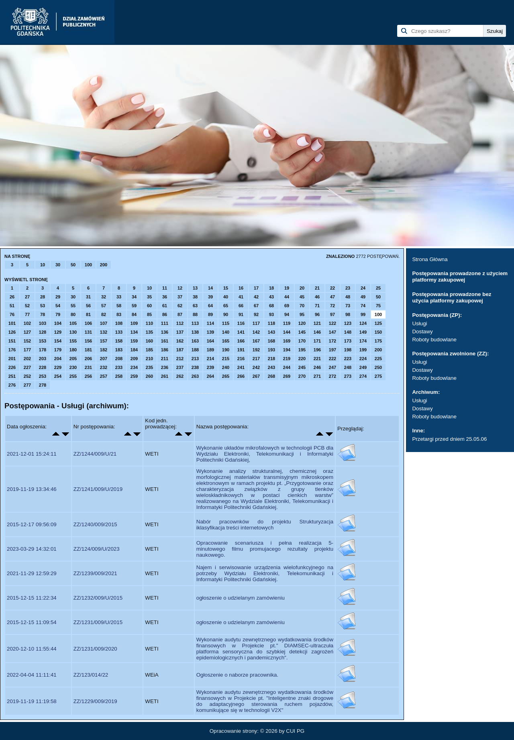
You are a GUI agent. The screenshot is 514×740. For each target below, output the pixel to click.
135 (149, 332)
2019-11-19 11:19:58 (32, 701)
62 (179, 305)
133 (118, 332)
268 (271, 376)
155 (73, 341)
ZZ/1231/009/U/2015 (97, 622)
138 (195, 332)
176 (12, 349)
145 (302, 332)
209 (134, 358)
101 (12, 323)
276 (12, 385)
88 (195, 314)
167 (256, 341)
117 (256, 323)
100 (88, 264)
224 (363, 358)
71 (317, 305)
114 (210, 323)
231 (88, 367)
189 (210, 349)
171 (317, 341)
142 (256, 332)
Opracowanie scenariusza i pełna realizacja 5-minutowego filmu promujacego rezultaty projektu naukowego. (264, 549)
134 (134, 332)
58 (118, 305)
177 (27, 349)
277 (27, 385)
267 (256, 376)
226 (12, 367)
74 (363, 305)
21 (317, 288)
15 (225, 288)
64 (210, 305)
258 (118, 376)
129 (57, 332)
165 (225, 341)
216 (241, 358)
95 (302, 314)
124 (363, 323)
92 (256, 314)
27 (27, 296)
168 (271, 341)
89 (210, 314)
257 (103, 376)
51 (12, 305)
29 (57, 296)
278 (42, 385)
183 (118, 349)
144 (286, 332)
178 (42, 349)
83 (118, 314)
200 (103, 264)
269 (286, 376)
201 (12, 358)
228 (42, 367)
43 (271, 296)
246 (317, 367)
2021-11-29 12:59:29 (32, 573)
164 (210, 341)
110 (149, 323)
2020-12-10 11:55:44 (32, 649)
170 (302, 341)
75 (378, 305)
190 (225, 349)
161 (164, 341)
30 (57, 264)
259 (134, 376)
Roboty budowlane (434, 340)
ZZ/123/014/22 (90, 675)
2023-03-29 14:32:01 (32, 549)
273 (347, 376)
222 (332, 358)
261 (164, 376)
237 (180, 367)
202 (27, 358)
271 (317, 376)
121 (317, 323)
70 (302, 305)
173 (347, 341)
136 (164, 332)
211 (164, 358)
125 (378, 323)
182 (103, 349)
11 (164, 288)
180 (73, 349)
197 (332, 349)
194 (286, 349)
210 (149, 358)
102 (27, 323)
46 (317, 296)
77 (27, 314)
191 (241, 349)
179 (57, 349)
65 (225, 305)
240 (225, 367)
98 (347, 314)
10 (42, 264)
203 (42, 358)
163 (195, 341)
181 (88, 349)
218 (271, 358)
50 (73, 264)
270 (302, 376)
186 (164, 349)
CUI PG (295, 731)
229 (57, 367)
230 (73, 367)
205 (73, 358)
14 (210, 288)
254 (57, 376)
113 (195, 323)
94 (286, 314)
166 (241, 341)
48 (347, 296)
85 (149, 314)
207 (103, 358)
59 (134, 305)
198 (347, 349)
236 (164, 367)
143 (271, 332)
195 (302, 349)
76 (12, 314)
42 (256, 296)
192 (256, 349)
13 (195, 288)
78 (42, 314)
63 (195, 305)
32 (103, 296)
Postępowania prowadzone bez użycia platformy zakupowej (451, 297)
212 (180, 358)
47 (332, 296)
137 (180, 332)
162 (180, 341)
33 (118, 296)
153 (42, 341)
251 (12, 376)
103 (42, 323)
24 (363, 288)
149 (363, 332)
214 (210, 358)
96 (317, 314)
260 (149, 376)
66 (241, 305)
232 (103, 367)
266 (241, 376)
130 (73, 332)
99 (363, 314)
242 (256, 367)
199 (363, 349)
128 (42, 332)
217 (256, 358)
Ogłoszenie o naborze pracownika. (237, 675)
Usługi (419, 323)
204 (57, 358)
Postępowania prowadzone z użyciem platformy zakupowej (460, 276)
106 (88, 323)
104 (57, 323)
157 (103, 341)
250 (378, 367)
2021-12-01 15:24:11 (32, 454)
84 (134, 314)
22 (332, 288)
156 (88, 341)
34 (134, 296)
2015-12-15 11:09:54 (32, 622)
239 (210, 367)
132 (103, 332)
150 (378, 332)
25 (378, 288)
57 (103, 305)
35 (149, 296)
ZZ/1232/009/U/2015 (97, 598)
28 (42, 296)
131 (88, 332)
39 (210, 296)
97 (332, 314)
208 (118, 358)
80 (73, 314)
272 (332, 376)
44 (286, 296)
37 (179, 296)
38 (195, 296)
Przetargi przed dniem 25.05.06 (449, 439)
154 (57, 341)
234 (134, 367)
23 (347, 288)
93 (271, 314)
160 (149, 341)
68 (271, 305)
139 (210, 332)
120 (302, 323)
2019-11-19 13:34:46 (32, 489)
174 (363, 341)
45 (302, 296)
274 (363, 376)
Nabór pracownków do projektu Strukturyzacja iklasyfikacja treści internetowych (264, 525)
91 (241, 314)
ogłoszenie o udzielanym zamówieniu (240, 598)
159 (134, 341)
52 (27, 305)
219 (286, 358)
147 (332, 332)
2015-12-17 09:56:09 (32, 524)
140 (225, 332)
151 (12, 341)
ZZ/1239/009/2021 (95, 573)
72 (332, 305)
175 (378, 341)
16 (241, 288)
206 (88, 358)
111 (164, 323)
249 (363, 367)
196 (317, 349)
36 (164, 296)
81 (88, 314)
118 (271, 323)
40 (225, 296)
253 (42, 376)
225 (378, 358)
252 (27, 376)
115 (225, 323)
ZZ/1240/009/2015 (95, 524)
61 (164, 305)
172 (332, 341)
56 (88, 305)
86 (164, 314)
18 (271, 288)
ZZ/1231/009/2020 (95, 649)
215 (225, 358)
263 (195, 376)
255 (73, 376)
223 (347, 358)
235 (149, 367)
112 (180, 323)
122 (332, 323)
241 (241, 367)
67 (256, 305)
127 (27, 332)
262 (180, 376)
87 (179, 314)
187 (180, 349)
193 (271, 349)
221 (317, 358)
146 (317, 332)
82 (103, 314)
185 (149, 349)
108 (118, 323)
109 (134, 323)
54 (57, 305)
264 (210, 376)
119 (286, 323)
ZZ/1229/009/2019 (95, 701)
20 (302, 288)
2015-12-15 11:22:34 (32, 598)
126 (12, 332)
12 (179, 288)
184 (134, 349)
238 (195, 367)
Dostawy (422, 331)
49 (363, 296)
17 (256, 288)
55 (73, 305)
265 (225, 376)
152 (27, 341)
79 (57, 314)
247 (332, 367)
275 (378, 376)
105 (73, 323)
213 (195, 358)
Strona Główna (429, 259)
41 (241, 296)
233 (118, 367)
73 (347, 305)
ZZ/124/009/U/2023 (96, 549)
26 (12, 296)
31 (88, 296)
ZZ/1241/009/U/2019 (97, 489)
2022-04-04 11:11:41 (32, 675)
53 (42, 305)
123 (347, 323)
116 (241, 323)
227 (27, 367)
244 (286, 367)
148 (347, 332)
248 (347, 367)
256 (88, 376)
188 (195, 349)
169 (286, 341)
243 (271, 367)
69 (286, 305)
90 (225, 314)
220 (302, 358)
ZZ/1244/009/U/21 (94, 454)
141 (241, 332)
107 (103, 323)
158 (118, 341)
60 (149, 305)
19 (286, 288)
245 (302, 367)
